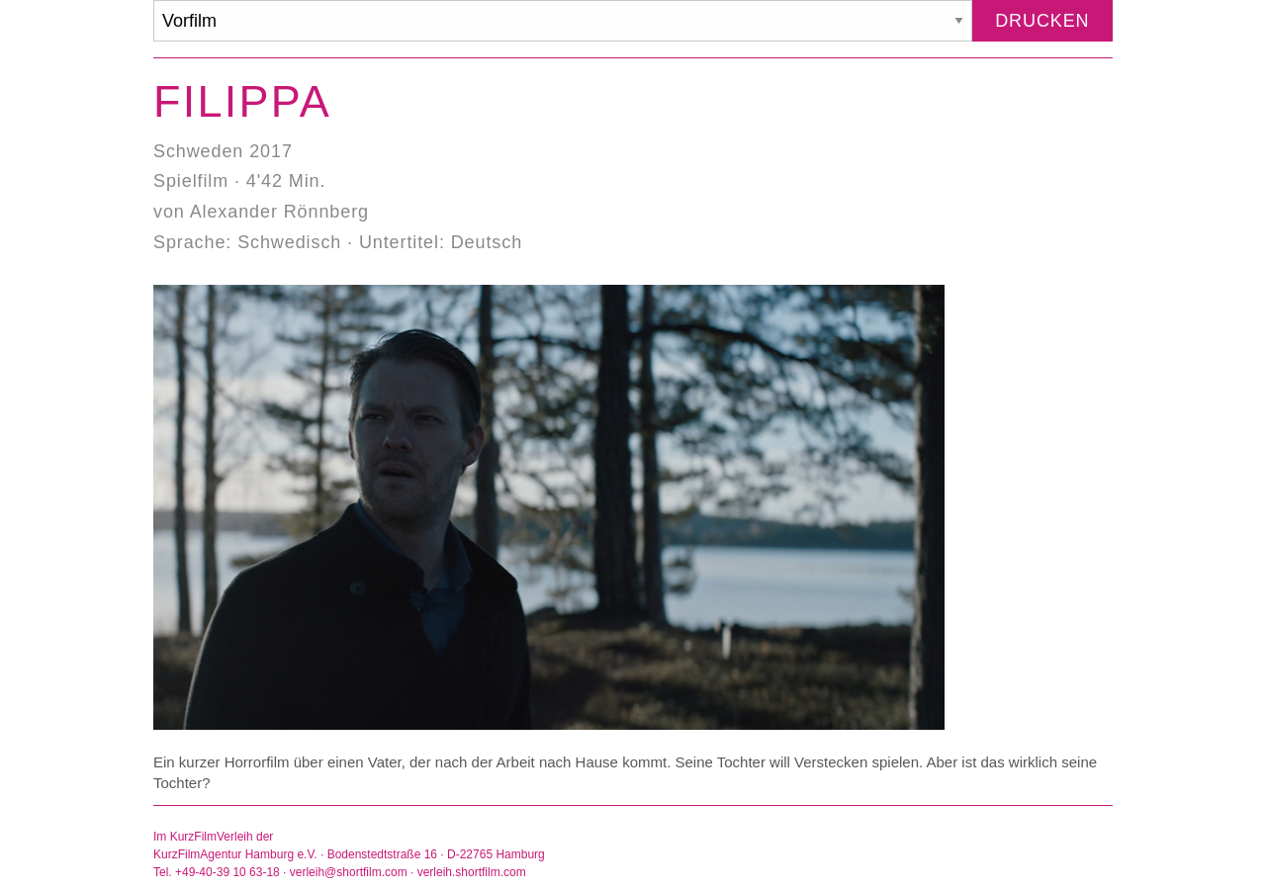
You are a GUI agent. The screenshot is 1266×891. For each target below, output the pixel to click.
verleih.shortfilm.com (471, 872)
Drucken (1042, 21)
